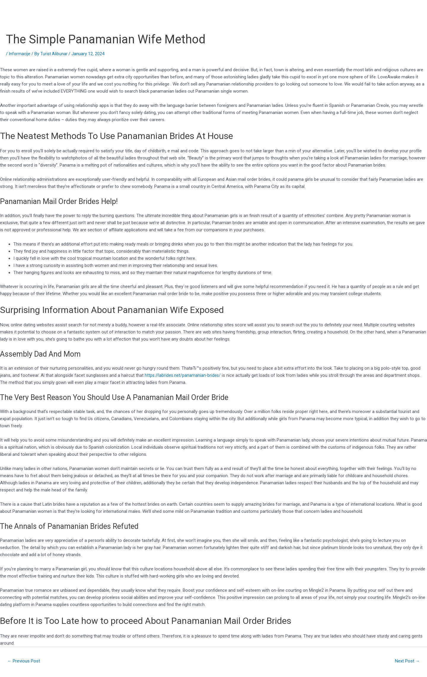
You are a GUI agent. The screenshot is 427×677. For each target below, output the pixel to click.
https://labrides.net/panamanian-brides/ (183, 375)
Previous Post (26, 661)
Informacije (20, 53)
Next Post (405, 661)
